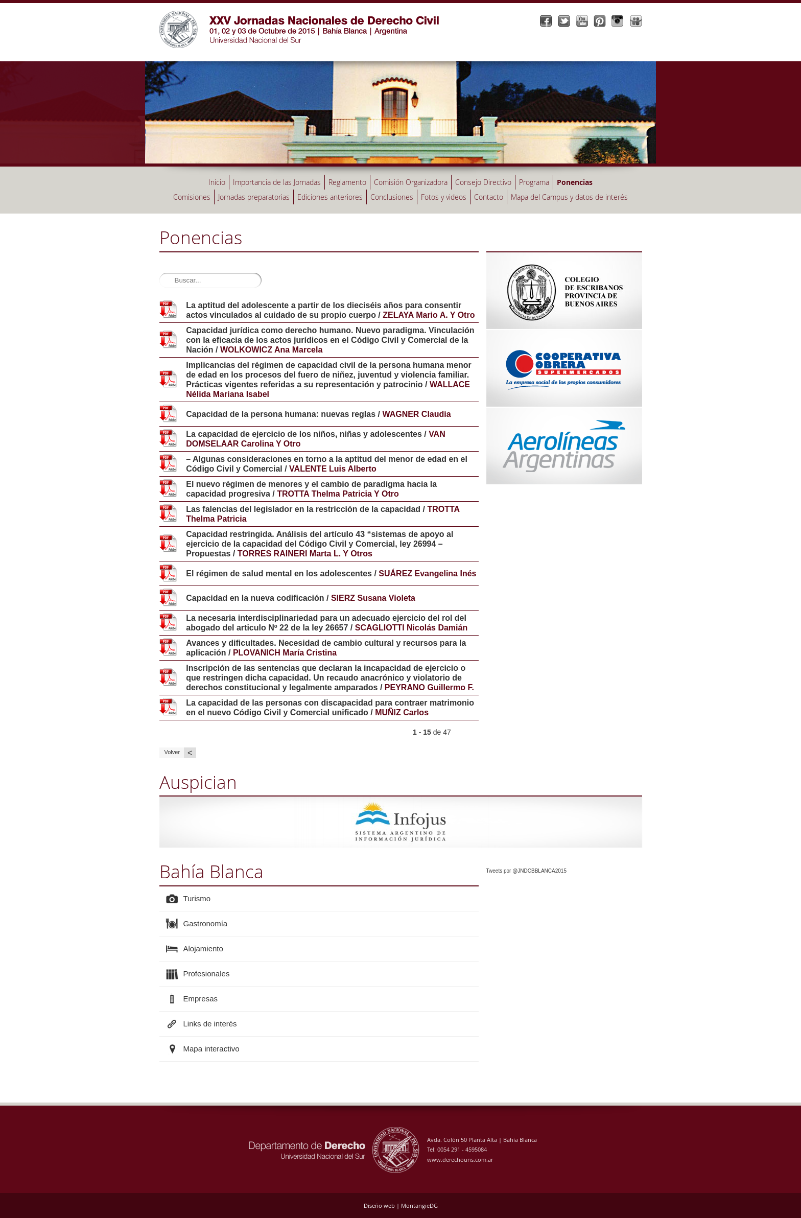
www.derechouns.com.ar (460, 1159)
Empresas (200, 998)
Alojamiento (203, 948)
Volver (180, 752)
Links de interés (210, 1023)
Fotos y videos (443, 197)
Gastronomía (205, 923)
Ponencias (575, 182)
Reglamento (347, 182)
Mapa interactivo (211, 1048)
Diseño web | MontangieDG (401, 1205)
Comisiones (191, 197)
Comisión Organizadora (410, 182)
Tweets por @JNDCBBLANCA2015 (526, 871)
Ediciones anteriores (330, 197)
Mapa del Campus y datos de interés (569, 197)
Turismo (197, 898)
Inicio (216, 182)
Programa (534, 182)
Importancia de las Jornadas (277, 182)
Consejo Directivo (483, 182)
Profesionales (206, 973)
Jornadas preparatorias (254, 197)
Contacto (488, 197)
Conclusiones (391, 197)
